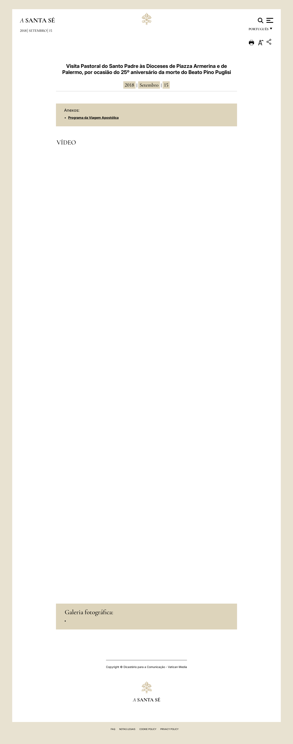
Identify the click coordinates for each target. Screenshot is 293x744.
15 (50, 30)
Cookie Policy (147, 729)
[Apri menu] (269, 20)
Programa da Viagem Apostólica (93, 118)
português (258, 30)
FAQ (113, 729)
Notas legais (127, 729)
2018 (23, 30)
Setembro (38, 30)
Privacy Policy (169, 729)
